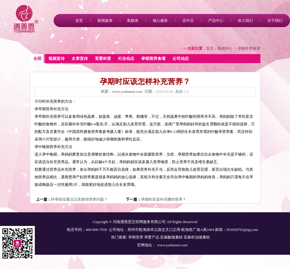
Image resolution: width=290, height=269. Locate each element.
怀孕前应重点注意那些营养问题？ (79, 199)
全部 (37, 58)
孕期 (38, 101)
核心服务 (160, 20)
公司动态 (181, 58)
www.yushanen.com (127, 91)
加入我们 (245, 20)
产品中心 (215, 20)
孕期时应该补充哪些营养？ (163, 199)
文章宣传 (80, 58)
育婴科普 (103, 58)
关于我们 (274, 20)
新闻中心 (225, 48)
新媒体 (132, 20)
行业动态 (126, 58)
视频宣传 (56, 58)
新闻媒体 (105, 20)
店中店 (188, 20)
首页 (79, 20)
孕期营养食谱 (153, 58)
